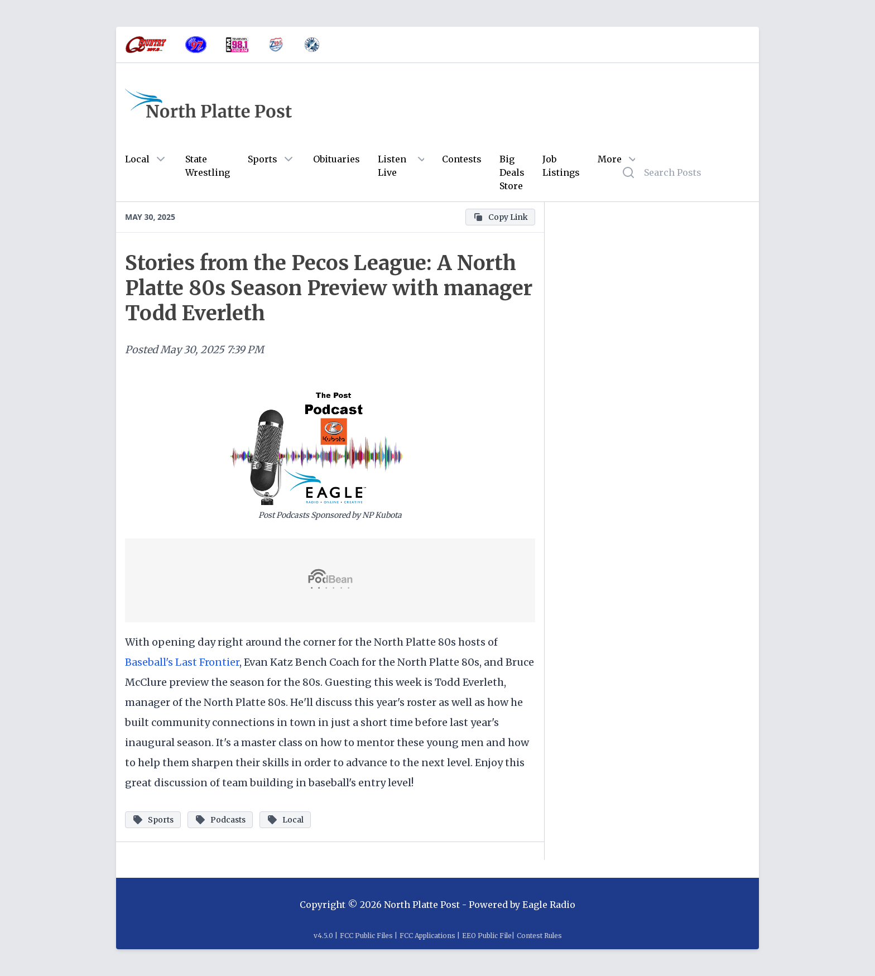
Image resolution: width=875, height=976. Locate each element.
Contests (462, 159)
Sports (262, 159)
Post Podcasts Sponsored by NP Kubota (330, 515)
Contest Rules (539, 935)
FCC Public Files (366, 935)
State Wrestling (207, 165)
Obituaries (336, 159)
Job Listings (561, 165)
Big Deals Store (512, 172)
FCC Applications (427, 935)
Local (137, 159)
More (610, 159)
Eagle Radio (548, 904)
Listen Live (392, 165)
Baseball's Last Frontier (182, 662)
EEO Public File (487, 935)
